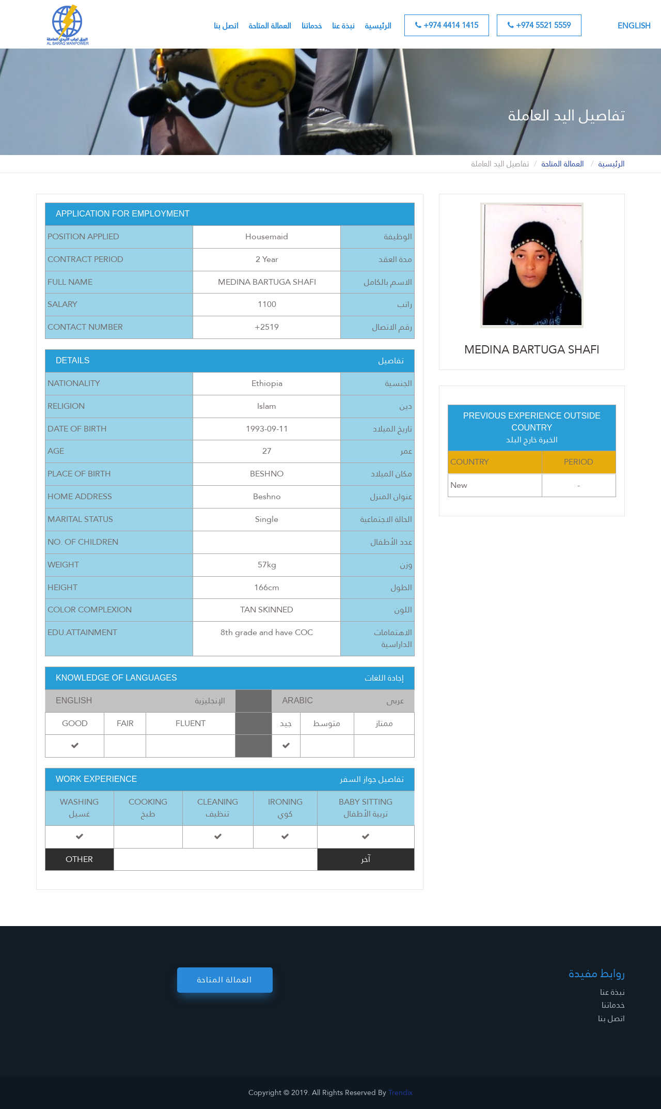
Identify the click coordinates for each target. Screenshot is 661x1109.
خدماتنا (312, 26)
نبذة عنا (343, 26)
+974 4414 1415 (446, 25)
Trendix (400, 1092)
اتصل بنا (226, 26)
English (634, 26)
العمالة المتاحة (270, 26)
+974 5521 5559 (539, 25)
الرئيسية (378, 26)
